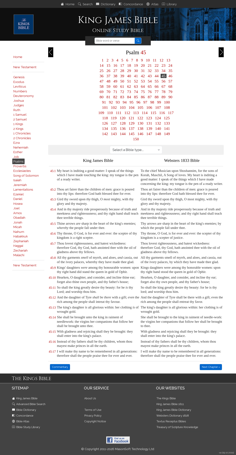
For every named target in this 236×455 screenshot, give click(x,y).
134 (105, 128)
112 (127, 113)
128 (123, 123)
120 (123, 118)
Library (169, 4)
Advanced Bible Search (29, 404)
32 (150, 71)
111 (118, 113)
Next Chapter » (211, 367)
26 (108, 71)
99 (159, 102)
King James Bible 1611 (170, 404)
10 (148, 60)
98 (152, 102)
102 (114, 107)
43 (150, 76)
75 (143, 92)
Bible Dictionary (24, 409)
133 (167, 123)
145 (132, 134)
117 (171, 113)
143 (114, 134)
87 (150, 97)
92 (111, 102)
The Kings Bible (166, 398)
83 (122, 97)
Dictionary (106, 4)
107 (158, 107)
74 (136, 92)
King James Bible (25, 398)
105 (140, 107)
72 (122, 92)
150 (136, 139)
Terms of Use (92, 409)
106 (149, 107)
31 (143, 71)
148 (158, 134)
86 (143, 97)
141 (167, 128)
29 (129, 71)
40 (129, 76)
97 (145, 102)
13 (168, 60)
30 (136, 71)
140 (158, 128)
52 (136, 81)
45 (164, 76)
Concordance (131, 4)
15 (108, 65)
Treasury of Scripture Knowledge (177, 427)
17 (122, 65)
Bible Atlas (21, 421)
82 (115, 97)
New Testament (24, 67)
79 (170, 92)
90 (170, 97)
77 (157, 92)
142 (105, 134)
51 (129, 81)
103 (123, 107)
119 (114, 118)
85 (136, 97)
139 (149, 128)
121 (131, 118)
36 (102, 76)
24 (170, 65)
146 (140, 134)
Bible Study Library (26, 427)
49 (115, 81)
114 (144, 113)
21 (150, 65)
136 (123, 128)
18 (129, 65)
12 (161, 60)
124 (158, 118)
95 (132, 102)
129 (132, 123)
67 (164, 86)
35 (170, 71)
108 (167, 107)
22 (157, 65)
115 (153, 113)
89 (164, 97)
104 (132, 107)
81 (108, 97)
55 (157, 81)
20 (143, 65)
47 (102, 81)
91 (104, 102)
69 (102, 92)
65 (150, 86)
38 (115, 76)
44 (157, 76)
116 (162, 113)
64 (143, 86)
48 (108, 81)
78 (164, 92)
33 (157, 71)
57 (170, 81)
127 (114, 123)
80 (102, 97)
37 (108, 76)
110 (110, 113)
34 (164, 71)
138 (140, 128)
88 (157, 97)
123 (149, 118)
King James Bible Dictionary (173, 409)
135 (114, 128)
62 (129, 86)
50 (122, 81)
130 (140, 123)
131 (149, 123)
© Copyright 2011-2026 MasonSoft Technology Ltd (117, 449)
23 (164, 65)
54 (150, 81)
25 (102, 71)
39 (122, 76)
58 (102, 86)
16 (115, 65)
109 (101, 113)
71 (115, 92)
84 (129, 97)
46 (170, 76)
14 (102, 65)
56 (164, 81)
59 (108, 86)
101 (105, 107)
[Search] (115, 41)
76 (150, 92)
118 (105, 118)
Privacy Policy (92, 415)
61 (122, 86)
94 (125, 102)
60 (115, 86)
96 (138, 102)
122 (140, 118)
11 (154, 60)
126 (105, 123)
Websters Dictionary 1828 (172, 415)
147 (149, 134)
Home (68, 4)
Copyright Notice (95, 421)
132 (158, 123)
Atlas (153, 4)
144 (123, 134)
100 (167, 102)
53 (143, 81)
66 (157, 86)
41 (136, 76)
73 (129, 92)
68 (170, 86)
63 (136, 86)
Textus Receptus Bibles (171, 421)
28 (122, 71)
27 (115, 71)
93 (118, 102)
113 (136, 113)
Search (85, 4)
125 (167, 118)
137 (132, 128)
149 (167, 134)
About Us (90, 398)
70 (108, 92)
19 (136, 65)
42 (143, 76)
